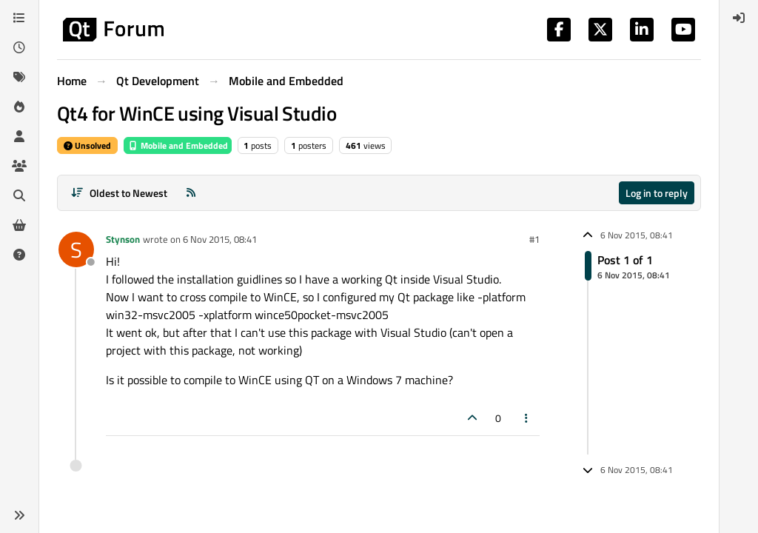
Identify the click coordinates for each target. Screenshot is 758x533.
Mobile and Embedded (177, 145)
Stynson (123, 239)
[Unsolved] (19, 254)
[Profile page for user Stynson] (76, 249)
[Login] (738, 18)
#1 (534, 239)
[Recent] (19, 47)
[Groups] (19, 166)
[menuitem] (738, 18)
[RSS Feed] (191, 192)
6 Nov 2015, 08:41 (220, 239)
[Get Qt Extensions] (19, 225)
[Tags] (19, 77)
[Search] (19, 195)
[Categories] (19, 18)
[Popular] (19, 106)
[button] (19, 515)
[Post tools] (527, 417)
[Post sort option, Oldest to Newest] (119, 192)
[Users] (19, 136)
